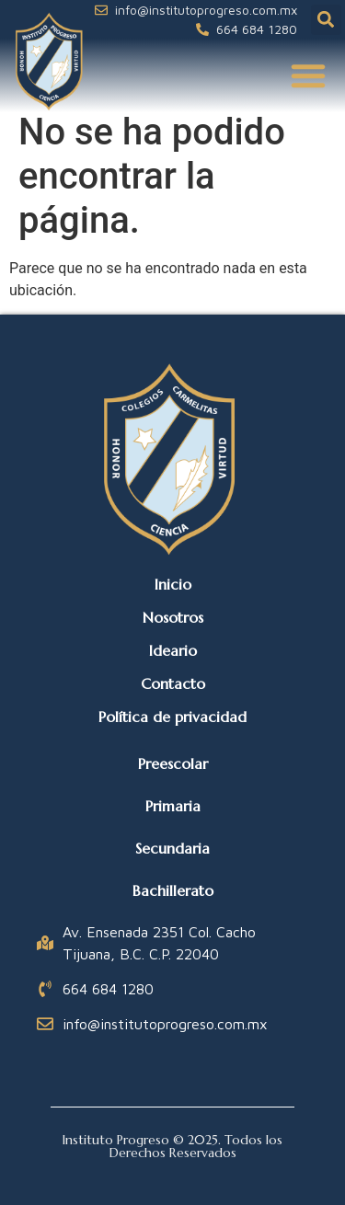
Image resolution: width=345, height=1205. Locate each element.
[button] (326, 20)
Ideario (173, 650)
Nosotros (173, 617)
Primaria (173, 806)
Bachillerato (172, 890)
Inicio (173, 584)
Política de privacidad (172, 716)
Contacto (173, 683)
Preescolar (173, 763)
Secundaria (172, 848)
